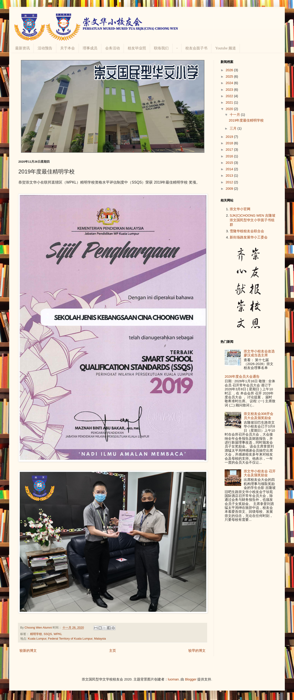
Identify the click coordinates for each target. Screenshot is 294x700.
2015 (230, 162)
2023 (230, 89)
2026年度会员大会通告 (242, 376)
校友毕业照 (137, 48)
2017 (230, 149)
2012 (230, 182)
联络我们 (161, 48)
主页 (112, 650)
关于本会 (67, 48)
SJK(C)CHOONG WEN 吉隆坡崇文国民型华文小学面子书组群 (252, 220)
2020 (230, 109)
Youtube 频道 (225, 48)
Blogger (190, 679)
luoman (173, 679)
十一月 (235, 114)
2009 (230, 188)
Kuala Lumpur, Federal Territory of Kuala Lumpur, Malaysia (67, 638)
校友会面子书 (196, 48)
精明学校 (36, 634)
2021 (230, 102)
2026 (230, 70)
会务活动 (112, 48)
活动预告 (45, 48)
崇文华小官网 (240, 209)
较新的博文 (28, 650)
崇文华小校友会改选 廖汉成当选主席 (259, 353)
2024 (230, 83)
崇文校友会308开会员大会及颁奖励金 (258, 415)
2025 (230, 76)
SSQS (48, 634)
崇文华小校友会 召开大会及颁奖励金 (260, 473)
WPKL (58, 634)
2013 (230, 175)
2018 (230, 143)
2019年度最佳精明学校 (246, 120)
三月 (233, 128)
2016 (230, 156)
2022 (230, 96)
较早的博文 (197, 650)
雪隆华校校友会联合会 (247, 231)
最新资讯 (22, 48)
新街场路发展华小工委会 (249, 237)
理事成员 (90, 48)
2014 (230, 169)
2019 (230, 137)
